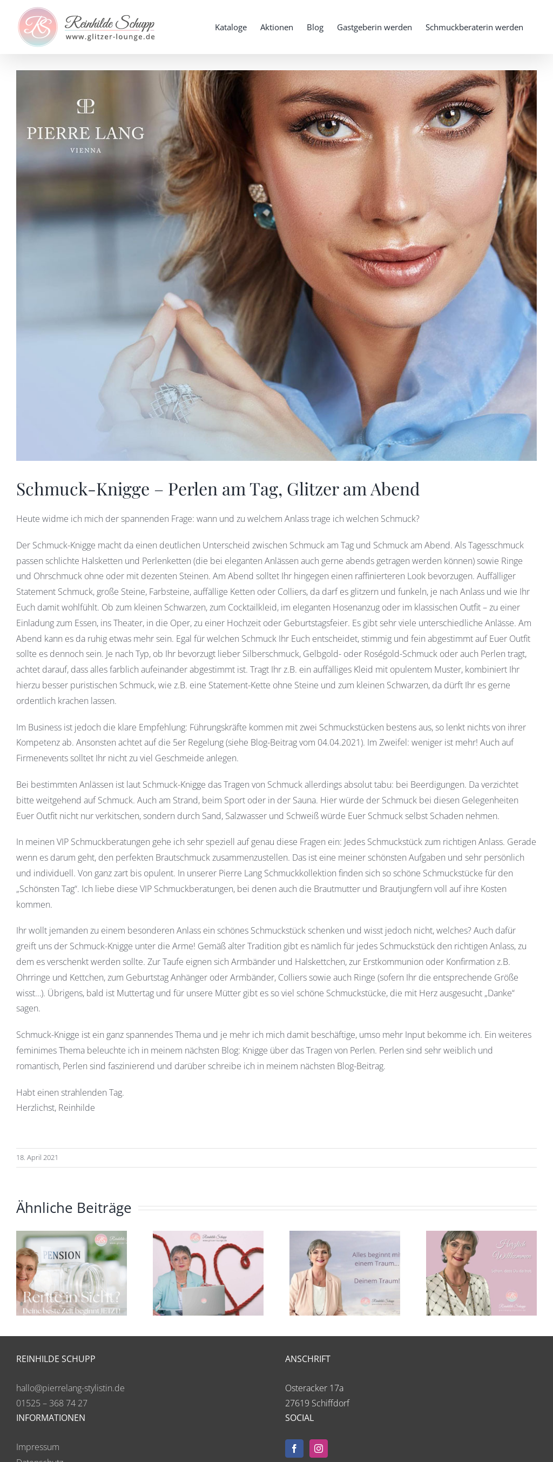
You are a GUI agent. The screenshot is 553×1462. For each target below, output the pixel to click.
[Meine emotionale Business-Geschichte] (481, 1237)
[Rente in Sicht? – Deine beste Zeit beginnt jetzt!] (71, 1237)
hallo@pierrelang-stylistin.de (70, 1388)
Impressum (37, 1447)
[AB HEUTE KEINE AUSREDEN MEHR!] (344, 1237)
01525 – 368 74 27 (51, 1403)
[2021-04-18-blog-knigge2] (276, 265)
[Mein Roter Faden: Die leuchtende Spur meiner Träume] (208, 1237)
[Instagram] (318, 1448)
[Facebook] (294, 1448)
